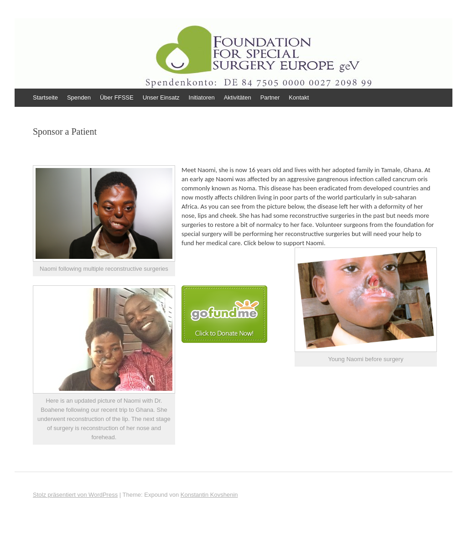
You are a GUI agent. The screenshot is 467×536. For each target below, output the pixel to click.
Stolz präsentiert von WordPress (75, 494)
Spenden (79, 97)
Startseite (45, 97)
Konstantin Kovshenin (209, 494)
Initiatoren (202, 97)
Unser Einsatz (161, 97)
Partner (270, 97)
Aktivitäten (237, 97)
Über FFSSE (117, 97)
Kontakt (299, 97)
